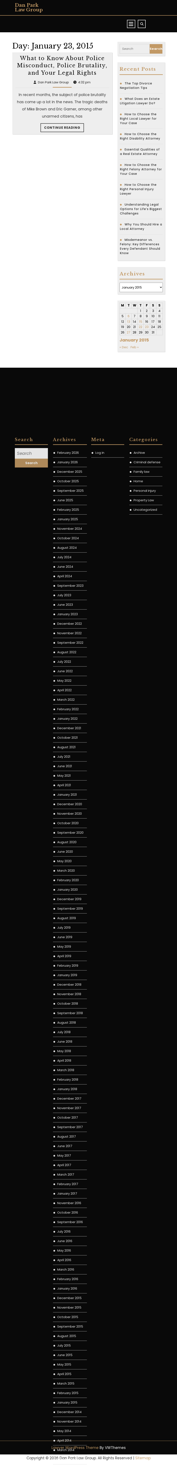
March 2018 (65, 1384)
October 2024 (68, 852)
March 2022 (66, 1013)
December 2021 (69, 1042)
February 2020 (68, 1194)
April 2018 (64, 1374)
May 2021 (64, 1089)
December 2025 (69, 785)
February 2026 (68, 766)
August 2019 (66, 1232)
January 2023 (67, 928)
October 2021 (67, 1051)
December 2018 (69, 1298)
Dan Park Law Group (29, 7)
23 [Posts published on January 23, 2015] (147, 327)
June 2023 (65, 918)
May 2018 (64, 1365)
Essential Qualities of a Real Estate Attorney (140, 151)
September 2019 (70, 1222)
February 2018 (67, 1393)
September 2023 (70, 899)
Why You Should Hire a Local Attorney (141, 226)
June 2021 (64, 1080)
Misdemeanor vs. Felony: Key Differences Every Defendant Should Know (140, 246)
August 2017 (66, 1450)
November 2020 (69, 1127)
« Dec (124, 347)
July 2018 (64, 1346)
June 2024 (65, 880)
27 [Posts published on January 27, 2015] (128, 332)
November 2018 (69, 1308)
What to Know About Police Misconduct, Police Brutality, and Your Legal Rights (62, 65)
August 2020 (67, 1156)
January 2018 (67, 1403)
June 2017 (64, 1460)
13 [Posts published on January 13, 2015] (128, 321)
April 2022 (64, 1004)
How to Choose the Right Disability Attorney (140, 136)
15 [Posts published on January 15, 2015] (140, 321)
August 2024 (67, 861)
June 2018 (64, 1355)
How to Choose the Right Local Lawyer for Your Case (138, 118)
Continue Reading (64, 128)
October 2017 (67, 1431)
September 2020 (70, 1146)
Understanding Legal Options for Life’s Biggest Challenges (141, 208)
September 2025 (70, 804)
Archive (139, 766)
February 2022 (68, 1023)
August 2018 (66, 1336)
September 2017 (70, 1441)
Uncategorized (145, 823)
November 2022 (69, 947)
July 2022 (64, 975)
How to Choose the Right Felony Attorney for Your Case (141, 169)
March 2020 (66, 1184)
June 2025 (65, 814)
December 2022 (69, 937)
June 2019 (64, 1251)
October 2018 (67, 1317)
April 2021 (64, 1099)
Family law (141, 785)
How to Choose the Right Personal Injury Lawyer (138, 189)
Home (138, 795)
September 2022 (70, 956)
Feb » (135, 347)
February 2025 (68, 823)
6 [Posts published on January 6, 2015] (129, 316)
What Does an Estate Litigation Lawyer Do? (140, 101)
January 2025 (67, 833)
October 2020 (68, 1137)
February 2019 (67, 1279)
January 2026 (67, 776)
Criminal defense (147, 776)
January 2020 (67, 1203)
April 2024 (64, 890)
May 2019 (64, 1260)
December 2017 (69, 1412)
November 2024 (69, 842)
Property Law (144, 814)
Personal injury (145, 804)
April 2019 (64, 1270)
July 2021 (63, 1070)
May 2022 (64, 994)
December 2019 (69, 1213)
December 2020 (69, 1118)
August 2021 (66, 1061)
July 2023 (64, 909)
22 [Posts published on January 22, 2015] (140, 327)
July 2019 (64, 1241)
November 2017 (69, 1422)
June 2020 (65, 1165)
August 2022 (66, 966)
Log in (99, 766)
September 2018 (70, 1327)
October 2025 (68, 795)
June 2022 (65, 985)
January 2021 (67, 1108)
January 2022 (67, 1032)
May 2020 (64, 1175)
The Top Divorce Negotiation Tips (136, 85)
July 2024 (64, 871)
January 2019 (67, 1289)
